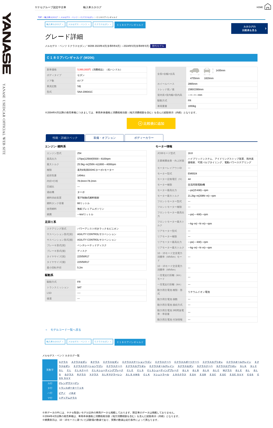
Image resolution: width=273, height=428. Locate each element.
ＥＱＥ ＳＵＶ (236, 375)
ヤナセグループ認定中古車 (50, 7)
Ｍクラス (227, 371)
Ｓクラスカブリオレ (226, 367)
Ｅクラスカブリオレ (136, 367)
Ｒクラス (81, 375)
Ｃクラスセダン (87, 17)
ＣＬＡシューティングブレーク (107, 371)
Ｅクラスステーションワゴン (88, 367)
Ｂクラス (94, 363)
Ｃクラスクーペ (163, 363)
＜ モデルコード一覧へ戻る (67, 330)
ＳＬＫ (243, 367)
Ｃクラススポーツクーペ (186, 363)
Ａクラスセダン (79, 363)
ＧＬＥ (238, 371)
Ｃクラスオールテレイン (238, 363)
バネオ (72, 394)
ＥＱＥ (223, 375)
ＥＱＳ (250, 375)
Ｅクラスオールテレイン (161, 367)
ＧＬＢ (195, 371)
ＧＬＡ (185, 371)
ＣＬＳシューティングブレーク (163, 371)
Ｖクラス (93, 375)
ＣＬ (69, 371)
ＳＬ (61, 371)
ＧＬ (247, 371)
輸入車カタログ (92, 7)
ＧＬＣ (216, 371)
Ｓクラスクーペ (205, 367)
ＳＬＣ (253, 367)
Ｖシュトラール (161, 375)
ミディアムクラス (68, 399)
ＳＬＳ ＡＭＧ (133, 375)
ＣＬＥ (130, 371)
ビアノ (62, 394)
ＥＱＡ (192, 375)
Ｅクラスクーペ (114, 367)
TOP (40, 17)
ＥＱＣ (212, 375)
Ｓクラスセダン (185, 367)
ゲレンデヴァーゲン (69, 384)
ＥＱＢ (203, 375)
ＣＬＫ (146, 375)
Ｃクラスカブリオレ (212, 363)
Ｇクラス (68, 375)
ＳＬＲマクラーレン (112, 375)
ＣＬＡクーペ (81, 371)
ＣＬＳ (140, 371)
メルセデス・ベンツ (69, 17)
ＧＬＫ (205, 371)
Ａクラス (63, 363)
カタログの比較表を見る (256, 28)
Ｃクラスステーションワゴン (136, 363)
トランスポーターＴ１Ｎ (71, 389)
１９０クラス (179, 375)
